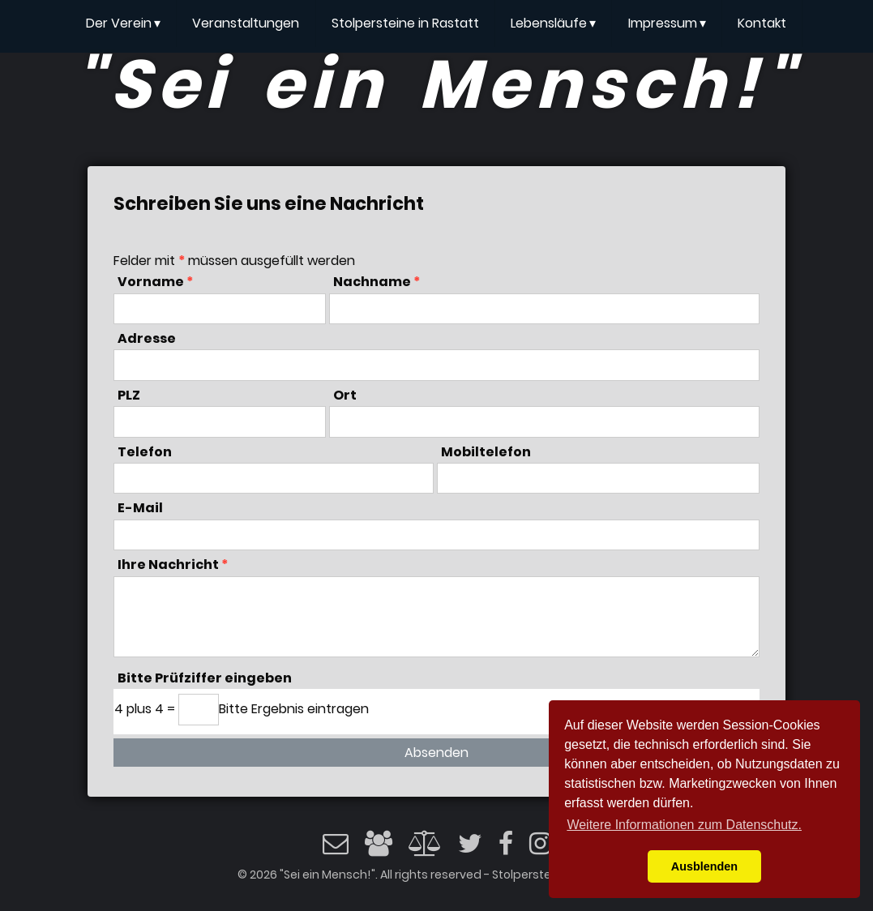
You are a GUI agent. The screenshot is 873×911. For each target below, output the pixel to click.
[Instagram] (540, 848)
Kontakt (762, 23)
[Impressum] (378, 848)
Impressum (667, 23)
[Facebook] (506, 848)
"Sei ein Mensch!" (436, 84)
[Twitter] (470, 848)
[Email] (336, 848)
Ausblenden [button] (704, 866)
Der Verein (123, 23)
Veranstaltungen (245, 23)
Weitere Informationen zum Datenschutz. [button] (684, 825)
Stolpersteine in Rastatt (405, 23)
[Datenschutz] (425, 844)
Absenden (436, 752)
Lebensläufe (553, 23)
